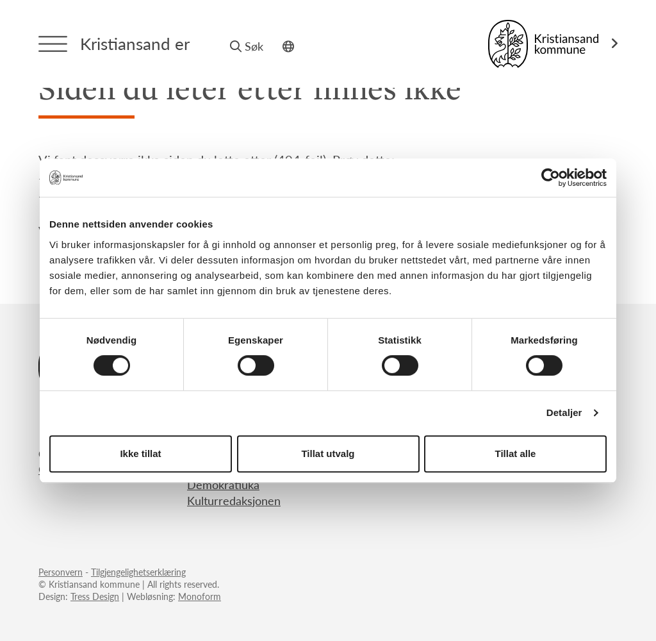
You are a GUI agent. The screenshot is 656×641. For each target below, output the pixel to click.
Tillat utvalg (327, 453)
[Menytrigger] (52, 44)
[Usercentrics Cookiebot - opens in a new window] (551, 177)
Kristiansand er (135, 43)
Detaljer (564, 412)
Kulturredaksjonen (234, 500)
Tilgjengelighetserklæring (138, 571)
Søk (246, 46)
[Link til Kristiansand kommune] (553, 44)
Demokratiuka (223, 484)
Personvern (60, 571)
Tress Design (94, 596)
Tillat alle (515, 453)
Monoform (199, 596)
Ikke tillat (140, 453)
